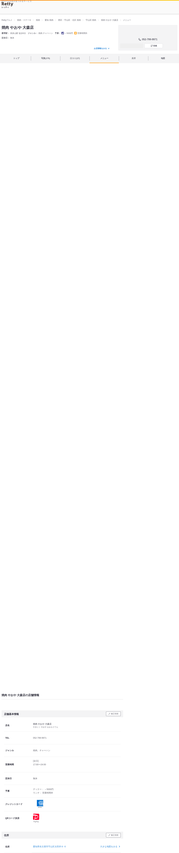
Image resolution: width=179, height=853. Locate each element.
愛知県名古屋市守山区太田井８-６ (49, 846)
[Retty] (7, 4)
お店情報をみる (101, 48)
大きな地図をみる (109, 846)
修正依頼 (114, 714)
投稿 (155, 46)
